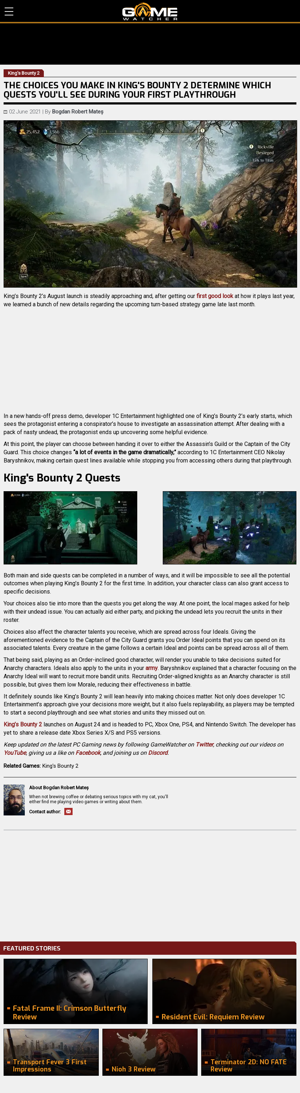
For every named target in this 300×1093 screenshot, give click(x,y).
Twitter (204, 744)
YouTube (15, 752)
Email (68, 811)
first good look (215, 296)
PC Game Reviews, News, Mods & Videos (150, 11)
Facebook (87, 752)
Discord (157, 752)
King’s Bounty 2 (23, 724)
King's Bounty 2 (60, 766)
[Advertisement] (150, 884)
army (152, 668)
